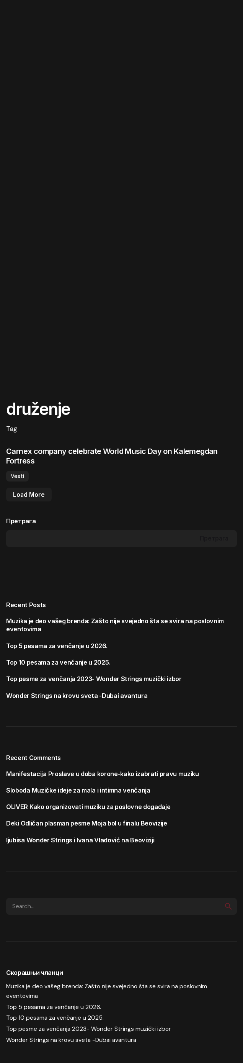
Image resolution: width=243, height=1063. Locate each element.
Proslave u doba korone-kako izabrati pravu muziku (123, 774)
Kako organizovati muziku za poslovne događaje (99, 807)
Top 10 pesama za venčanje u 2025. (58, 662)
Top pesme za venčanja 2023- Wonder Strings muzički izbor (94, 679)
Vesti (17, 476)
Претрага (21, 521)
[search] (228, 906)
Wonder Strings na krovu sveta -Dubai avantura (76, 695)
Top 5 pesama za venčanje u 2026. (57, 646)
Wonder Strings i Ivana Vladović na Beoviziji (90, 840)
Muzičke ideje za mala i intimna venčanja (91, 790)
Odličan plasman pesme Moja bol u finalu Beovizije (94, 823)
